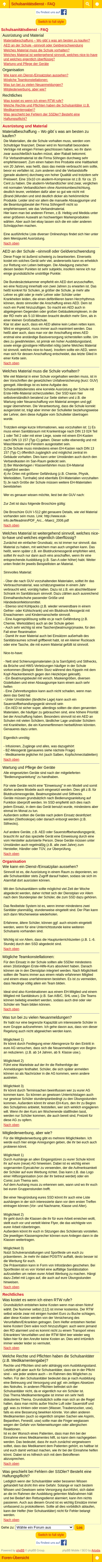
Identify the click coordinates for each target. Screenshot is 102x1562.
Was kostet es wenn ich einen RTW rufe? (33, 101)
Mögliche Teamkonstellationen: (26, 80)
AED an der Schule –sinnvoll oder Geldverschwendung (43, 45)
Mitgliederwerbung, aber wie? (25, 89)
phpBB (20, 1550)
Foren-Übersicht (15, 1557)
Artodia (96, 1550)
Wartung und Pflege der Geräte (26, 64)
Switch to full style (51, 22)
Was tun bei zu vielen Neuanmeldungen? (33, 85)
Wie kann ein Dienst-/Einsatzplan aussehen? (36, 75)
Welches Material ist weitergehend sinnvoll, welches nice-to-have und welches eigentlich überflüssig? (50, 57)
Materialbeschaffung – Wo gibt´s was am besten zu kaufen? (47, 40)
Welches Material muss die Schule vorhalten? (37, 50)
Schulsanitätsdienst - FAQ (33, 4)
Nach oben (11, 243)
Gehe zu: (7, 1527)
